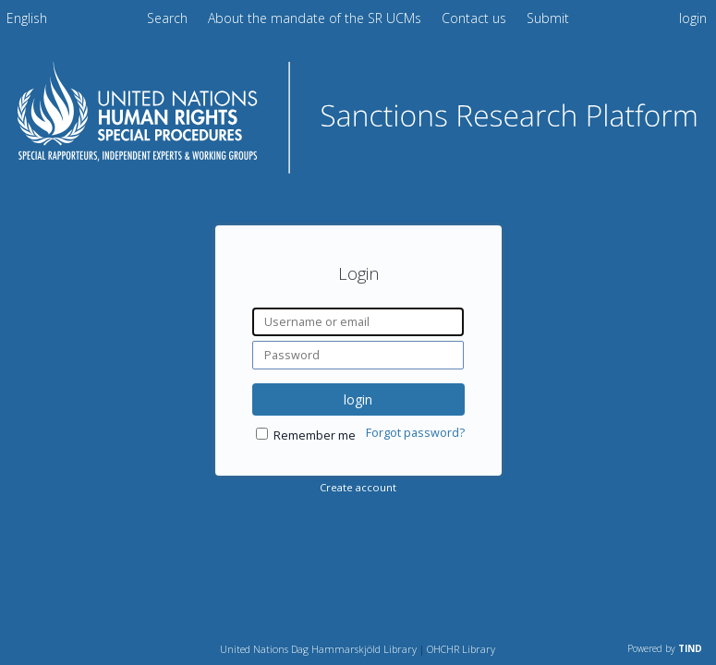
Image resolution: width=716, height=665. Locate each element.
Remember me (314, 435)
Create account (358, 487)
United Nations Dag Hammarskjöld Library (318, 649)
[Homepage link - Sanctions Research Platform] (358, 167)
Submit (548, 18)
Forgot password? (415, 433)
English (26, 18)
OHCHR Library (461, 649)
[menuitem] (27, 21)
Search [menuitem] (167, 18)
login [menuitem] (693, 18)
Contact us (476, 18)
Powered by (664, 648)
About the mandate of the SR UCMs (316, 18)
